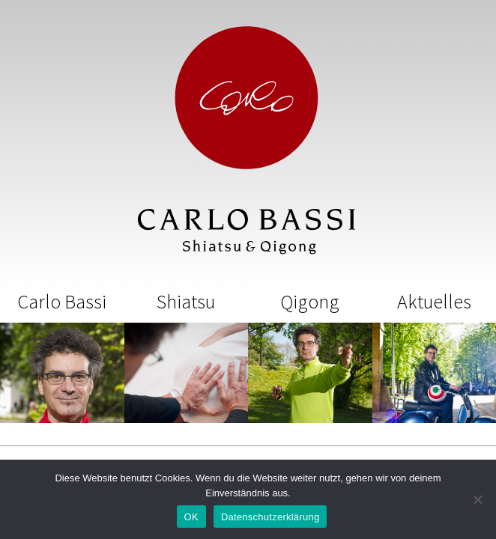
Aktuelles (434, 301)
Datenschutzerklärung (270, 517)
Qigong (309, 301)
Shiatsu (186, 301)
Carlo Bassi (61, 301)
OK (191, 517)
